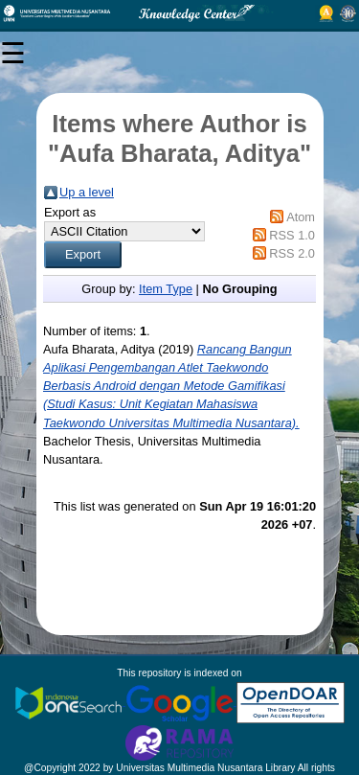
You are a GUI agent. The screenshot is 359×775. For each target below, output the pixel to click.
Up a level (86, 192)
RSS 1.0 (292, 235)
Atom (300, 217)
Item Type (165, 289)
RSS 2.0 (292, 253)
